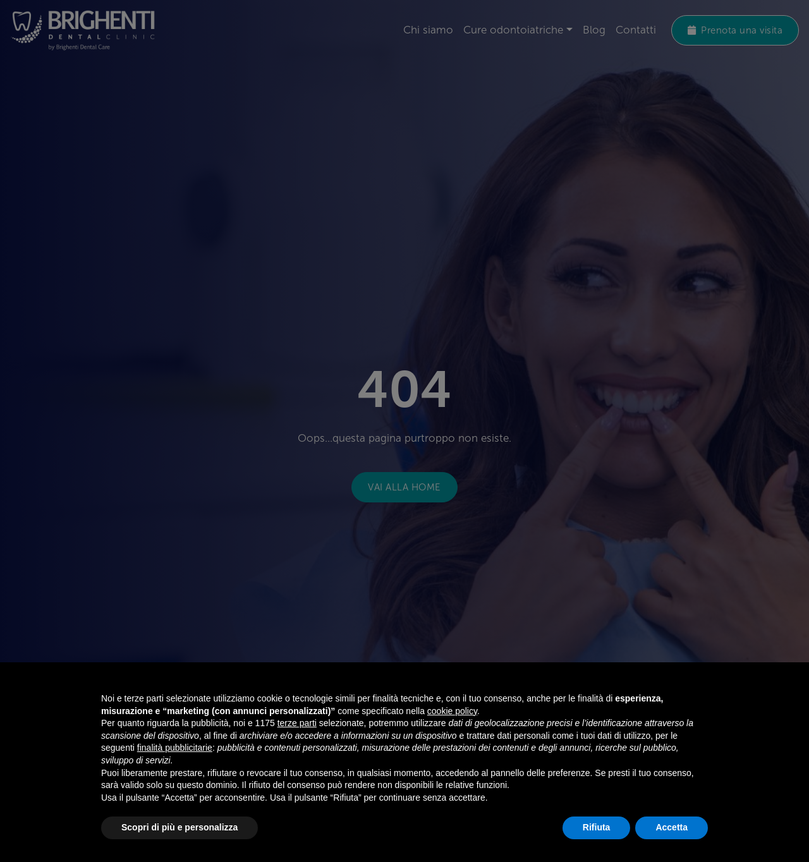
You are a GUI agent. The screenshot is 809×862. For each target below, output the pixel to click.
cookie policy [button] (452, 711)
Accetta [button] (671, 827)
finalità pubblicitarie (174, 748)
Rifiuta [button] (597, 827)
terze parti (297, 723)
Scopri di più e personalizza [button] (179, 827)
